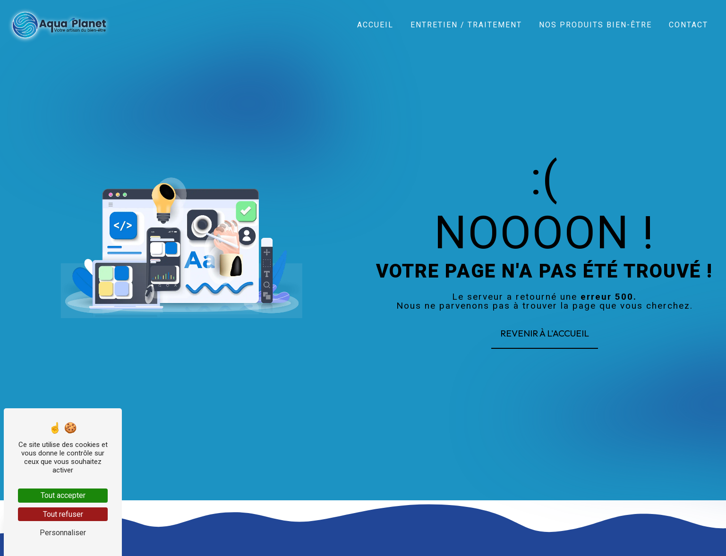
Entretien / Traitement (466, 24)
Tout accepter (63, 495)
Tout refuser (63, 514)
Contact (688, 24)
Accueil (375, 24)
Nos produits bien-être (595, 24)
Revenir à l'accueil (544, 333)
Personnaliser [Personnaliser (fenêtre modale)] (63, 532)
